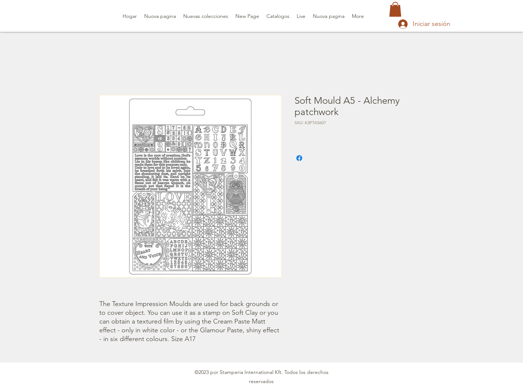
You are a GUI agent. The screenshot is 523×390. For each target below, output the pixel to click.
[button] (395, 9)
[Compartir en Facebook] (299, 158)
